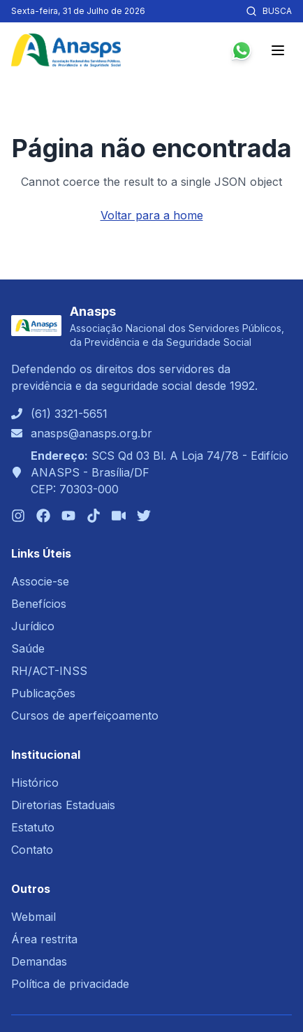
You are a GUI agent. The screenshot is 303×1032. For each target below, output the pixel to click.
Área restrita (44, 939)
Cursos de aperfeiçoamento (84, 715)
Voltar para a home (152, 215)
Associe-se (40, 581)
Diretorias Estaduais (63, 805)
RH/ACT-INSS (49, 671)
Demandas (39, 961)
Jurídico (32, 626)
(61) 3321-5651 (69, 414)
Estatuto (32, 827)
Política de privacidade (70, 984)
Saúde (28, 648)
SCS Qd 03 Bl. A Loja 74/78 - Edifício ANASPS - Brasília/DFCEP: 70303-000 (159, 472)
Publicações (43, 693)
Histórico (35, 783)
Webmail (33, 917)
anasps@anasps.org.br (91, 433)
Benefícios (38, 604)
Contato (32, 850)
